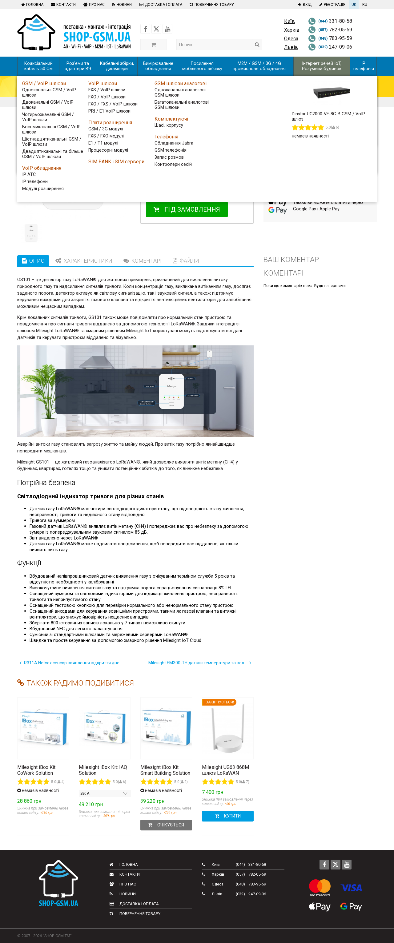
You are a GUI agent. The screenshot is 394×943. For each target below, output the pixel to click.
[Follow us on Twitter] (156, 29)
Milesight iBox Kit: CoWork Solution (36, 770)
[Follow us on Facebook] (145, 29)
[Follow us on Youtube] (167, 29)
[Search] (257, 44)
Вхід (304, 4)
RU (364, 4)
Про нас (93, 4)
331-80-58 (330, 21)
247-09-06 (330, 47)
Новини (121, 4)
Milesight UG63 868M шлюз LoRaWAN (225, 770)
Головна (31, 4)
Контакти (63, 4)
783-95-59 (330, 38)
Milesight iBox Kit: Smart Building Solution (165, 770)
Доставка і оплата (160, 4)
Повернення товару (211, 4)
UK (354, 4)
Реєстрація (331, 4)
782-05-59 (330, 30)
